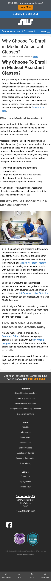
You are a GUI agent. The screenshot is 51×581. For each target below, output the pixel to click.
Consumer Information (25, 458)
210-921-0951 (30, 14)
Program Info (45, 575)
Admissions (26, 432)
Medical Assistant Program (33, 263)
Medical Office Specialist (25, 403)
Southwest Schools (11, 336)
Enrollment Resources (28, 554)
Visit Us (32, 575)
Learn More (25, 7)
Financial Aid (25, 437)
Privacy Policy (25, 463)
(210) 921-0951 (28, 511)
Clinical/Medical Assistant (25, 393)
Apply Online (25, 482)
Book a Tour (25, 487)
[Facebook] (9, 526)
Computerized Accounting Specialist (25, 409)
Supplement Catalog (25, 453)
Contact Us (25, 476)
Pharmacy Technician (25, 398)
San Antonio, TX (25, 496)
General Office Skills (25, 414)
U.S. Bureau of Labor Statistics (33, 293)
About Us (25, 427)
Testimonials (25, 442)
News (35, 57)
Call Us (19, 575)
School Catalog (25, 448)
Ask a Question (6, 575)
